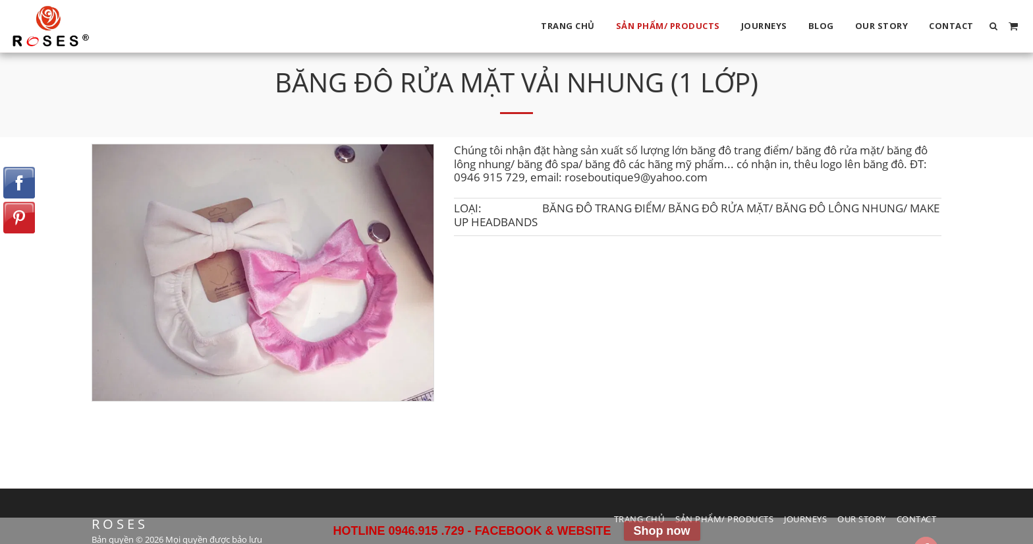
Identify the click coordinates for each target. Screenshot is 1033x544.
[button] (994, 26)
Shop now (662, 530)
